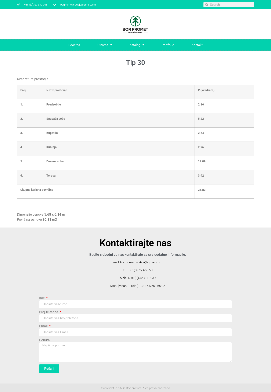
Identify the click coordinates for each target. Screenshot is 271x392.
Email (43, 326)
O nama (104, 45)
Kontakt (197, 45)
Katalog (137, 45)
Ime (42, 298)
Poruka (44, 340)
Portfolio (168, 45)
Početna (74, 45)
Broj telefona (49, 312)
